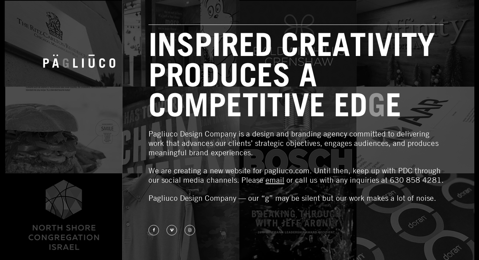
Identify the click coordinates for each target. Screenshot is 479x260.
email (275, 180)
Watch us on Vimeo (172, 230)
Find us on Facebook (153, 230)
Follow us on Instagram (190, 230)
